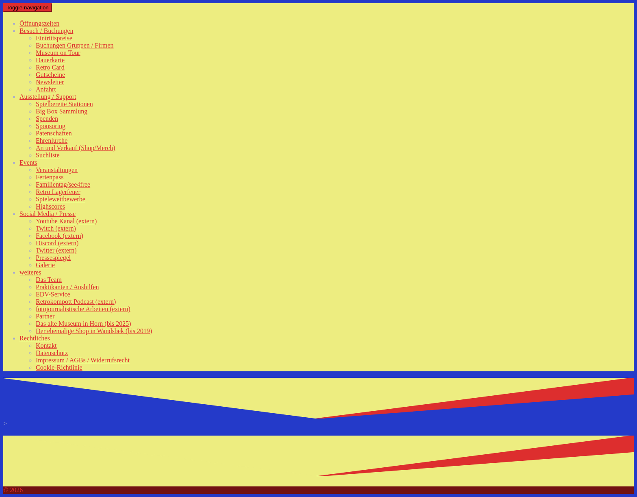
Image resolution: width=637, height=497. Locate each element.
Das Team (49, 279)
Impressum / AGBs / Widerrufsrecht (83, 360)
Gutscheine (50, 74)
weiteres (30, 272)
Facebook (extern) (59, 235)
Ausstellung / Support (48, 96)
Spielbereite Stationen (64, 103)
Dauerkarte (50, 60)
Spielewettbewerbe (60, 199)
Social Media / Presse (48, 213)
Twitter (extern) (56, 250)
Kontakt (46, 345)
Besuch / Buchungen (46, 30)
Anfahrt (46, 89)
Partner (45, 316)
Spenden (47, 118)
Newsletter (50, 81)
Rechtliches (35, 338)
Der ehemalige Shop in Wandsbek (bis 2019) (94, 330)
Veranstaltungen (57, 169)
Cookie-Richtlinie (59, 367)
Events (28, 162)
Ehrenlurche (51, 140)
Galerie (45, 265)
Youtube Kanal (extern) (66, 221)
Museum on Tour (58, 52)
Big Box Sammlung (61, 111)
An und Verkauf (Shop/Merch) (75, 147)
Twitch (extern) (56, 228)
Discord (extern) (57, 243)
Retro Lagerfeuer (58, 191)
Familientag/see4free (63, 184)
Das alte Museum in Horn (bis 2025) (83, 323)
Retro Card (50, 67)
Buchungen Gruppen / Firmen (75, 45)
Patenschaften (54, 133)
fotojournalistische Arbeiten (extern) (83, 308)
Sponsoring (50, 125)
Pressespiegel (53, 257)
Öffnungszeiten (39, 23)
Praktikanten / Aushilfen (67, 286)
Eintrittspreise (54, 38)
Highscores (50, 206)
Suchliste (48, 155)
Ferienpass (49, 177)
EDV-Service (53, 294)
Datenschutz (52, 352)
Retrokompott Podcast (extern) (76, 301)
